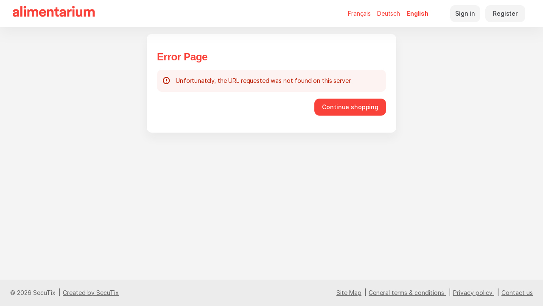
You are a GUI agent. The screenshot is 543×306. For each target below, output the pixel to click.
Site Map (348, 292)
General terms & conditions (406, 292)
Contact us (517, 292)
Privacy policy (473, 292)
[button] (350, 107)
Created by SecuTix (91, 292)
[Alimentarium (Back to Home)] (54, 13)
